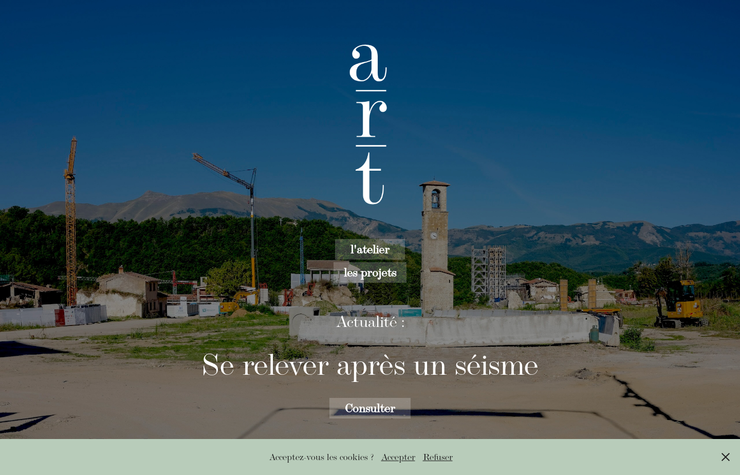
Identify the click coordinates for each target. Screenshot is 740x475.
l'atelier (370, 249)
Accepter (398, 457)
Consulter (370, 407)
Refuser (438, 457)
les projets (370, 272)
